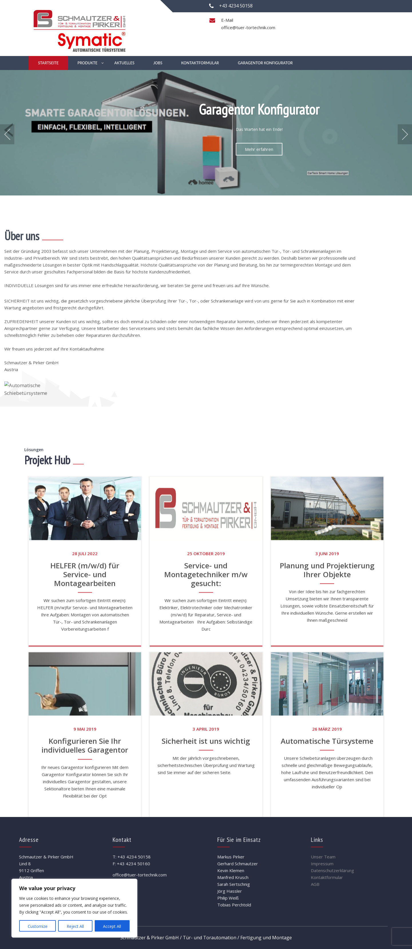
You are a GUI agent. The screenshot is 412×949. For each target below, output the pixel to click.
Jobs (157, 63)
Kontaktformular (200, 63)
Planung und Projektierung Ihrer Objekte (327, 742)
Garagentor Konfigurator (265, 63)
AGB (352, 884)
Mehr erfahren (259, 149)
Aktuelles (124, 63)
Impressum (359, 863)
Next (405, 134)
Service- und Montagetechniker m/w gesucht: (205, 747)
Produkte (88, 63)
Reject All (75, 926)
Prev (7, 134)
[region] (74, 908)
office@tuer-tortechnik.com (248, 27)
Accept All (112, 926)
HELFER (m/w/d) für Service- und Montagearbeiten (84, 747)
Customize (37, 926)
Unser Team (360, 857)
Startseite (48, 63)
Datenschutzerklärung (369, 870)
